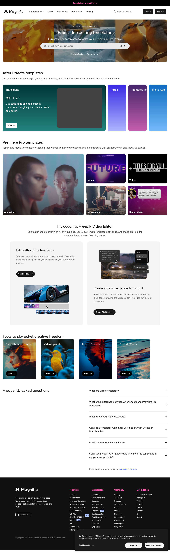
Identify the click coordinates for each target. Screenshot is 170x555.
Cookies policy (98, 519)
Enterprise (77, 11)
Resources (62, 11)
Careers (117, 506)
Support (95, 506)
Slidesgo (118, 519)
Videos (83, 26)
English (23, 520)
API (71, 528)
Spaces (73, 499)
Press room (119, 525)
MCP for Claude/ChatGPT (79, 520)
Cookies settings (99, 522)
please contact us (128, 474)
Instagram (141, 503)
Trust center (97, 525)
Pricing (89, 11)
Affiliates (95, 529)
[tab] (54, 108)
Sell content (119, 522)
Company (119, 494)
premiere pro (93, 54)
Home (75, 26)
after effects (77, 54)
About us (118, 503)
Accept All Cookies (154, 545)
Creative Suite (36, 11)
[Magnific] (13, 11)
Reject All (133, 545)
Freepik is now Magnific (85, 3)
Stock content (76, 516)
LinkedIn (140, 509)
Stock (50, 11)
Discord (140, 516)
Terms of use (97, 509)
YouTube (140, 506)
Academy (96, 499)
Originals (98, 516)
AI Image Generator (78, 506)
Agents (75, 525)
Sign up (160, 11)
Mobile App (74, 532)
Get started (97, 494)
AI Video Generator (78, 509)
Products (74, 494)
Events (117, 516)
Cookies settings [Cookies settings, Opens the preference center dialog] (86, 545)
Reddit (139, 522)
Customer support (144, 499)
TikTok (139, 512)
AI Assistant (75, 503)
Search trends (120, 509)
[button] (44, 46)
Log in (148, 11)
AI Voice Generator (77, 512)
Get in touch (143, 494)
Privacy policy (98, 512)
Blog (116, 512)
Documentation (98, 503)
